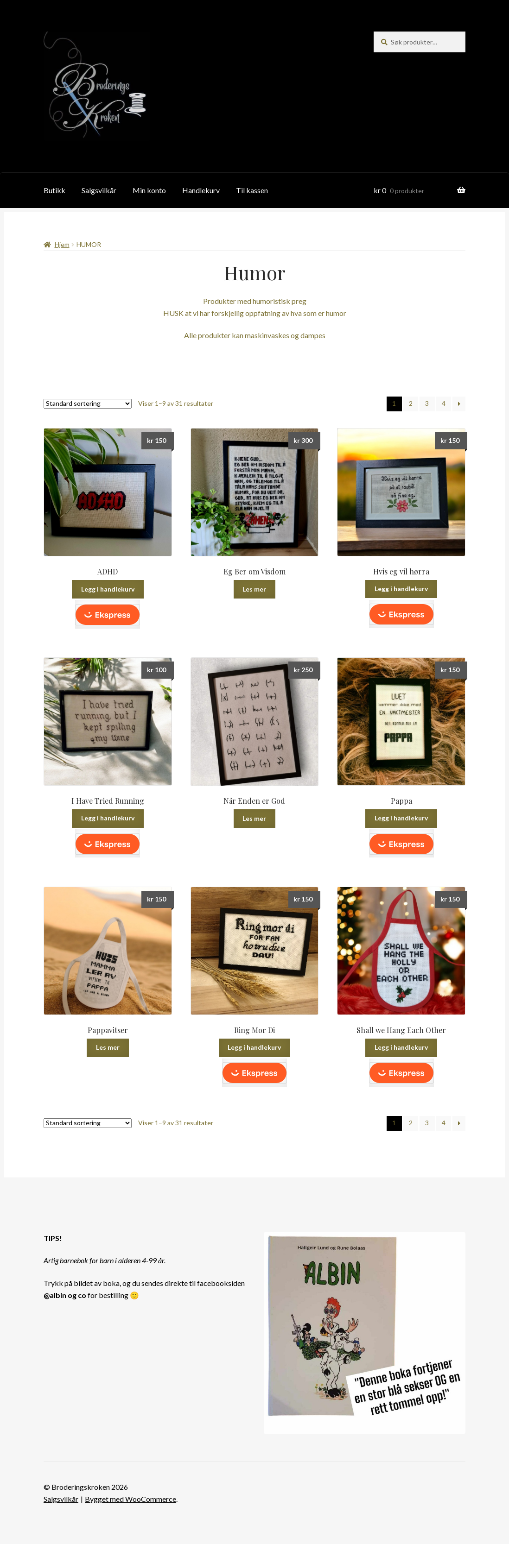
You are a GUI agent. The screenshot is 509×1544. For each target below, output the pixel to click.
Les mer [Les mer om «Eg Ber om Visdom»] (254, 589)
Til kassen (252, 190)
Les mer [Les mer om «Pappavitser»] (108, 1047)
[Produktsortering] (88, 404)
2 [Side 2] (411, 403)
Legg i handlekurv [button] (107, 589)
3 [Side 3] (427, 403)
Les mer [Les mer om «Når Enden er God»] (254, 818)
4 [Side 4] (443, 403)
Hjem (62, 244)
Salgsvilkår (99, 190)
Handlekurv (201, 190)
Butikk (54, 190)
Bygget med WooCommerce (130, 1498)
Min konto (149, 190)
